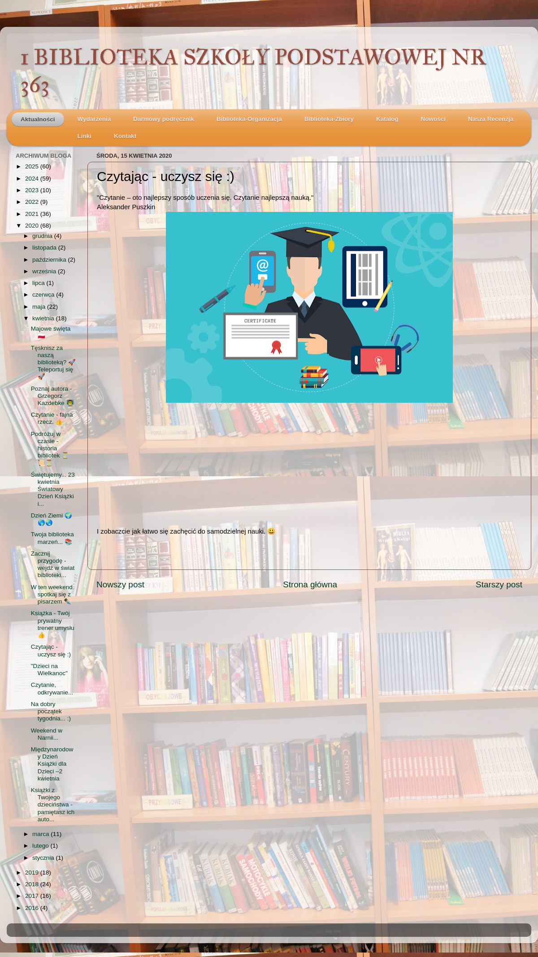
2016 (32, 908)
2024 (32, 178)
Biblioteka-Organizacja (249, 119)
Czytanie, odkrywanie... (52, 688)
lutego (41, 845)
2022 (32, 201)
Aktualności (38, 119)
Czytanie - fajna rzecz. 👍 (52, 418)
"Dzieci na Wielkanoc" (49, 670)
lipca (39, 283)
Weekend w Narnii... (46, 734)
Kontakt (125, 136)
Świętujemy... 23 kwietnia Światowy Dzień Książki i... (53, 489)
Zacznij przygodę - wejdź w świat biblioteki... (53, 564)
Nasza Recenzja (490, 119)
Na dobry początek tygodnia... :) (51, 711)
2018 (32, 884)
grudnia (43, 236)
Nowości (433, 119)
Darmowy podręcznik (163, 119)
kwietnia (44, 318)
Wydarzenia (94, 119)
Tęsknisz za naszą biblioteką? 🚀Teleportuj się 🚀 (53, 362)
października (50, 259)
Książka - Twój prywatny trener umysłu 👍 (52, 624)
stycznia (44, 857)
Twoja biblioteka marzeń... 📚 (52, 538)
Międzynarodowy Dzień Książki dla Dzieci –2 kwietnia (52, 764)
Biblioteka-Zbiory (329, 119)
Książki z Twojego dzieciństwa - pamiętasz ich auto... (53, 805)
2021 (32, 214)
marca (41, 834)
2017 (32, 895)
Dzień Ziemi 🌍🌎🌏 (51, 519)
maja (39, 306)
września (45, 271)
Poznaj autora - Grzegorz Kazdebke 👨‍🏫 (52, 395)
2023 (32, 190)
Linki (85, 136)
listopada (45, 247)
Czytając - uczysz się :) (51, 650)
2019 (32, 872)
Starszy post (499, 584)
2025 (32, 166)
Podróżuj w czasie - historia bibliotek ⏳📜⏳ (50, 448)
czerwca (44, 294)
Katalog (387, 119)
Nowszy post (120, 584)
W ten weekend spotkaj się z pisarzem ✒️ (52, 594)
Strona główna (310, 584)
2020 (32, 225)
